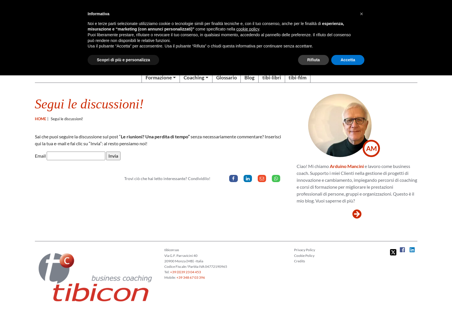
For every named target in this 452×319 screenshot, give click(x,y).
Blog (249, 78)
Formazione (159, 78)
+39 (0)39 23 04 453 (185, 272)
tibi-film (297, 78)
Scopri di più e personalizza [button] (123, 60)
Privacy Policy (304, 250)
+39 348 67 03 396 (190, 277)
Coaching (194, 78)
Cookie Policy (304, 255)
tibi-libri (271, 78)
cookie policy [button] (247, 29)
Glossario (226, 78)
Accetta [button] (347, 60)
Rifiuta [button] (313, 60)
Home (40, 118)
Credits (299, 261)
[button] (361, 13)
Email (40, 155)
